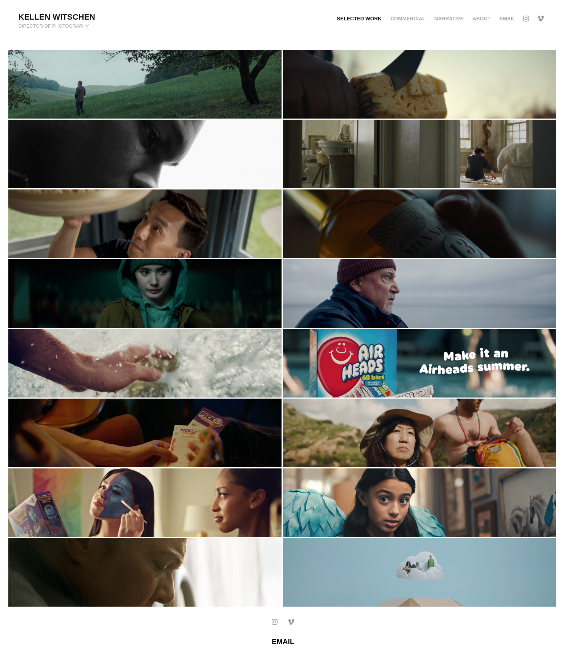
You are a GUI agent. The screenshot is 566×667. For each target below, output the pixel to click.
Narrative (449, 18)
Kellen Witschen (57, 16)
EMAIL (508, 18)
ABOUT (482, 18)
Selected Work (359, 18)
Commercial (408, 18)
